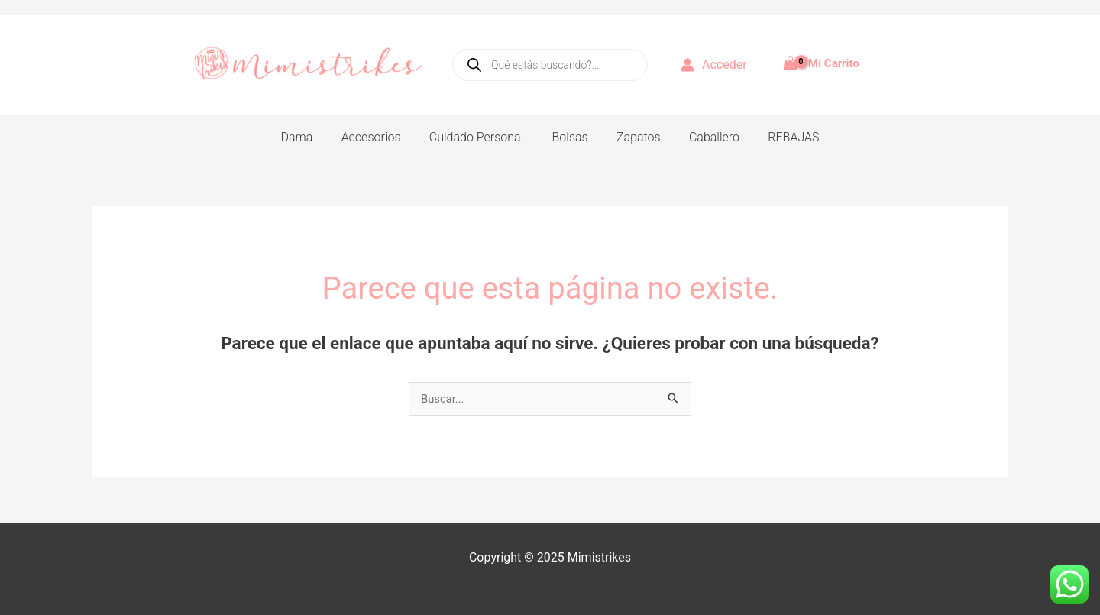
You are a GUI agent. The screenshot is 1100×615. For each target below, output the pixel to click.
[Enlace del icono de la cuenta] (714, 64)
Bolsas (570, 137)
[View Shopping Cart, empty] (823, 57)
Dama (309, 137)
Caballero (706, 137)
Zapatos (635, 137)
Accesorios (379, 137)
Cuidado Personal (480, 137)
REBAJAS (781, 137)
